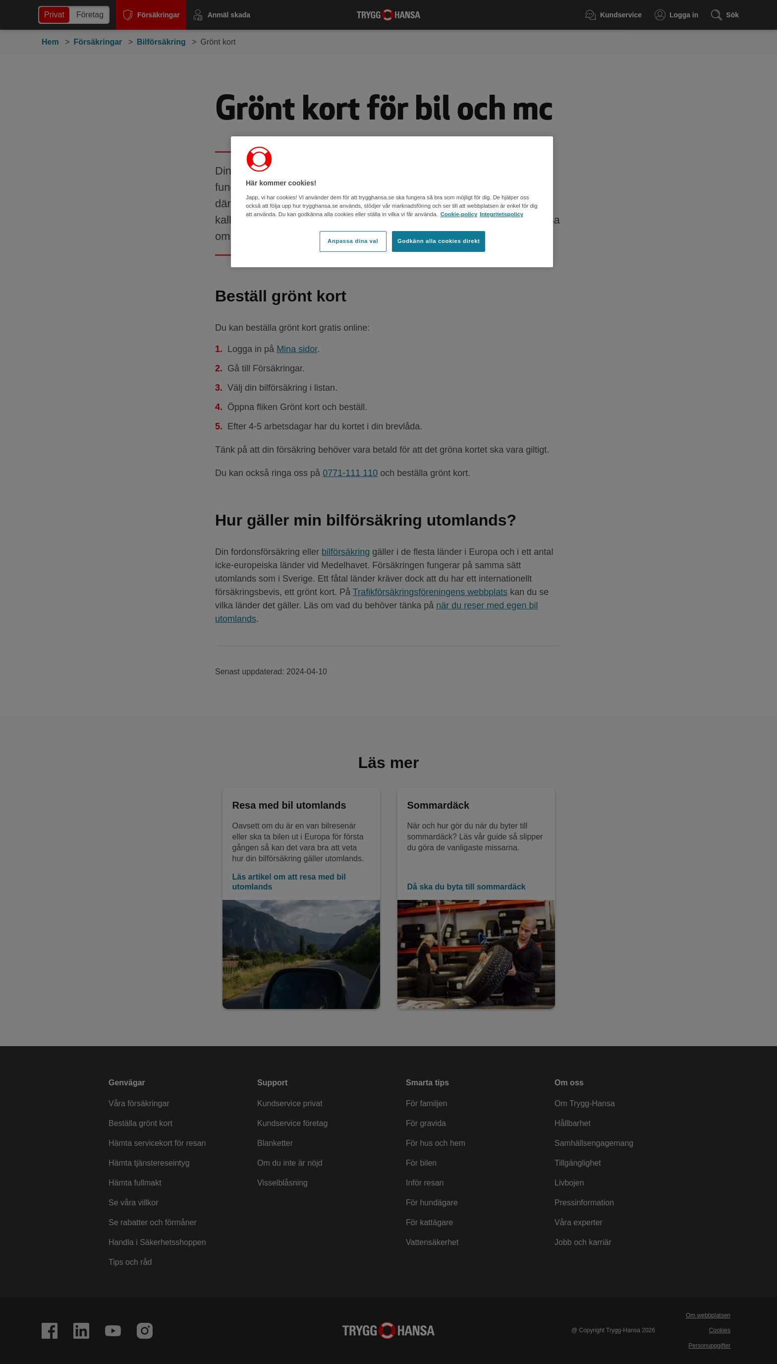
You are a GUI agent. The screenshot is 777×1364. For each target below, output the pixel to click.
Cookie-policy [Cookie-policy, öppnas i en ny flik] (459, 214)
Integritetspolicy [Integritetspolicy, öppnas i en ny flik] (501, 214)
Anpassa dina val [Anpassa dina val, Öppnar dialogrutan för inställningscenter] (353, 241)
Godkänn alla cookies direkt (438, 241)
